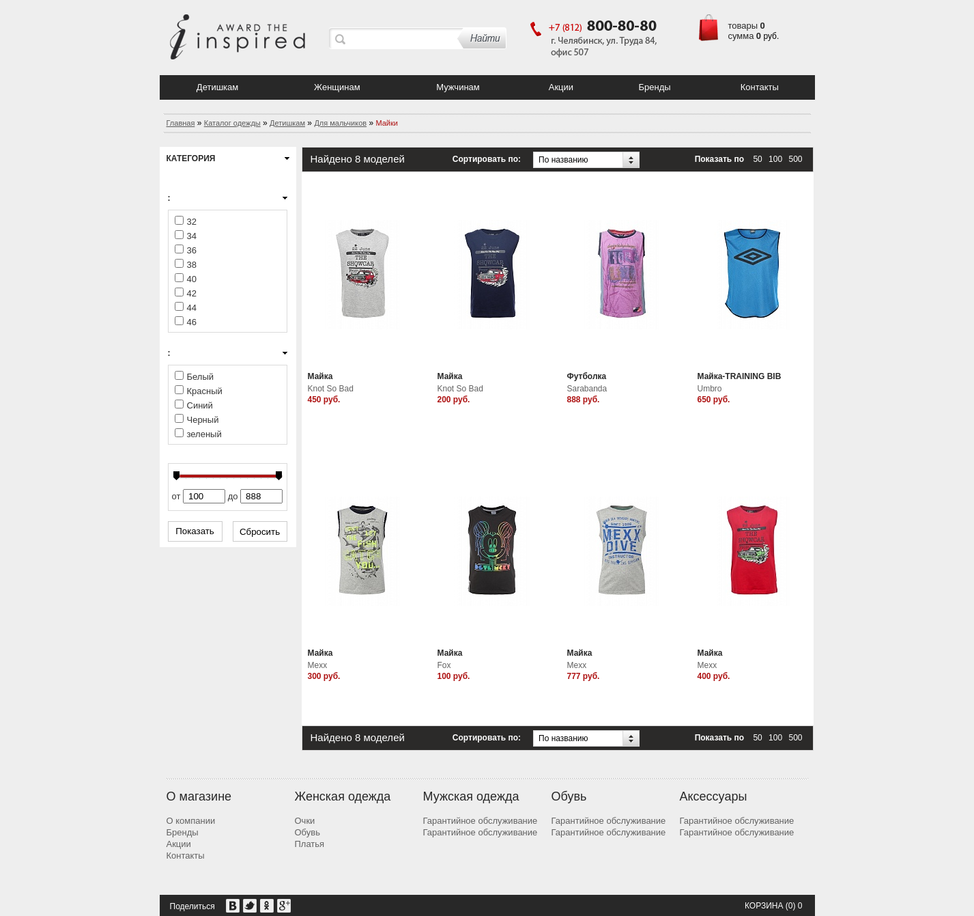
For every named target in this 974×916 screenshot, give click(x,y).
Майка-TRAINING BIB (740, 376)
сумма (741, 36)
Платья (310, 844)
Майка (320, 376)
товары (743, 25)
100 (775, 159)
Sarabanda (587, 388)
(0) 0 (794, 906)
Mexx (318, 665)
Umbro (710, 388)
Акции (561, 87)
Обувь (307, 832)
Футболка (587, 376)
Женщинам (337, 87)
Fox (444, 665)
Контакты (760, 87)
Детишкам (217, 87)
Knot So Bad (331, 388)
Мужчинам (458, 87)
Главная (181, 123)
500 (795, 159)
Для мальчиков (340, 123)
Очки (305, 821)
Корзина (764, 906)
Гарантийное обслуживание (480, 821)
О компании (191, 821)
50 (757, 159)
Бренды (654, 87)
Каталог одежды (232, 123)
